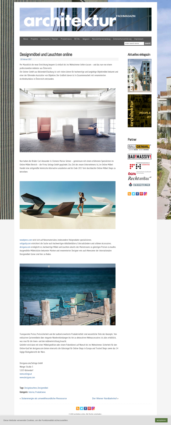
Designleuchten (30, 387)
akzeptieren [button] (161, 420)
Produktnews (66, 38)
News (25, 38)
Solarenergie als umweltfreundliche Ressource (44, 398)
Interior (31, 392)
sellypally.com (25, 243)
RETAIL (77, 38)
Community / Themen (49, 38)
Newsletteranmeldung (101, 38)
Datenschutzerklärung (122, 38)
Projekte (34, 38)
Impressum (138, 38)
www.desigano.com (27, 377)
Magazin (86, 38)
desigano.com (25, 246)
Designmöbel (43, 387)
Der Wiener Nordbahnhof (104, 398)
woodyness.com (26, 239)
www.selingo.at (26, 373)
